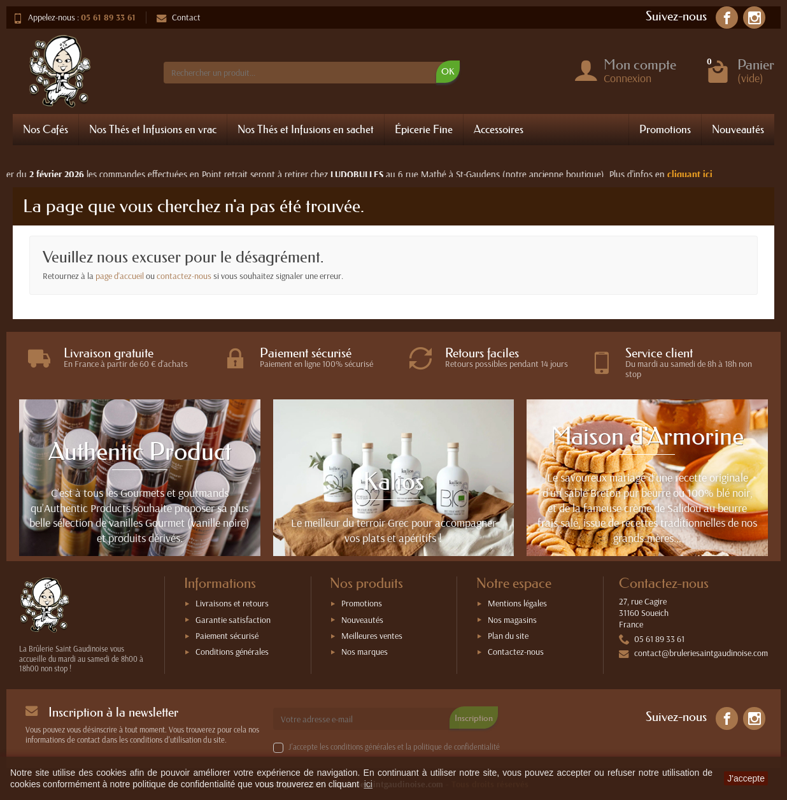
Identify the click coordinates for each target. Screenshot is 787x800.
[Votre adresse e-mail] (366, 718)
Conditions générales (232, 651)
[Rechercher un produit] (305, 72)
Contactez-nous (516, 651)
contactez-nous (184, 276)
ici (368, 784)
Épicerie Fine (424, 129)
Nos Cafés (45, 129)
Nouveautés (738, 129)
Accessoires (498, 129)
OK (448, 71)
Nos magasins (512, 619)
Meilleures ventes (371, 635)
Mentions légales (517, 603)
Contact (179, 17)
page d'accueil (120, 276)
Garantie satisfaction (233, 619)
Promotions (665, 129)
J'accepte (746, 778)
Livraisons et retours (232, 603)
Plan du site (508, 635)
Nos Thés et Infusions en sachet (306, 129)
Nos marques (364, 651)
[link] (727, 17)
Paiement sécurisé (227, 635)
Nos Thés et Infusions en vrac (152, 129)
